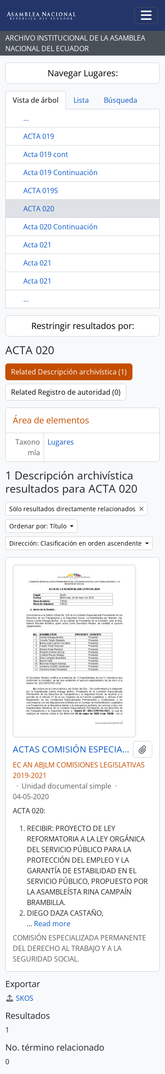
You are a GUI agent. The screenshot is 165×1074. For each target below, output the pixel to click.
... (26, 118)
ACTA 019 (38, 136)
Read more (52, 923)
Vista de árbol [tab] (36, 100)
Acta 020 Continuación (60, 227)
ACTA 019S (40, 190)
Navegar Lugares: (83, 73)
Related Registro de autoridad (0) (66, 392)
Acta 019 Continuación (60, 172)
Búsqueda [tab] (120, 100)
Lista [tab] (81, 100)
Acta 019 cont (45, 154)
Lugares (61, 442)
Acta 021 (37, 245)
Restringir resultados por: (82, 326)
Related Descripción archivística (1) (69, 372)
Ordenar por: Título (38, 526)
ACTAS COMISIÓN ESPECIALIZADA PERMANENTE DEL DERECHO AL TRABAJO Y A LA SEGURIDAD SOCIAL (71, 749)
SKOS (19, 998)
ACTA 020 (38, 208)
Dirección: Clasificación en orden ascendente (76, 543)
